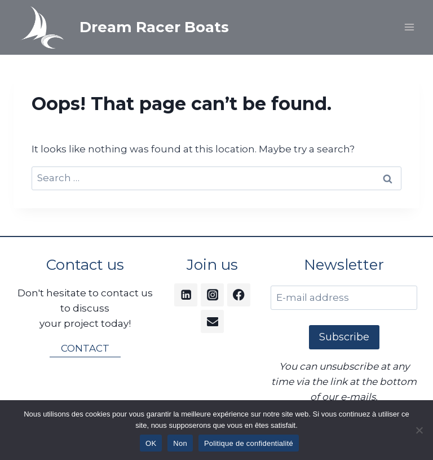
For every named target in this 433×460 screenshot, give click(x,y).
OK (150, 443)
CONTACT (85, 348)
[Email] (212, 321)
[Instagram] (212, 294)
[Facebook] (238, 294)
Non (180, 443)
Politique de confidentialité (248, 443)
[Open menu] (409, 27)
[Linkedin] (185, 294)
